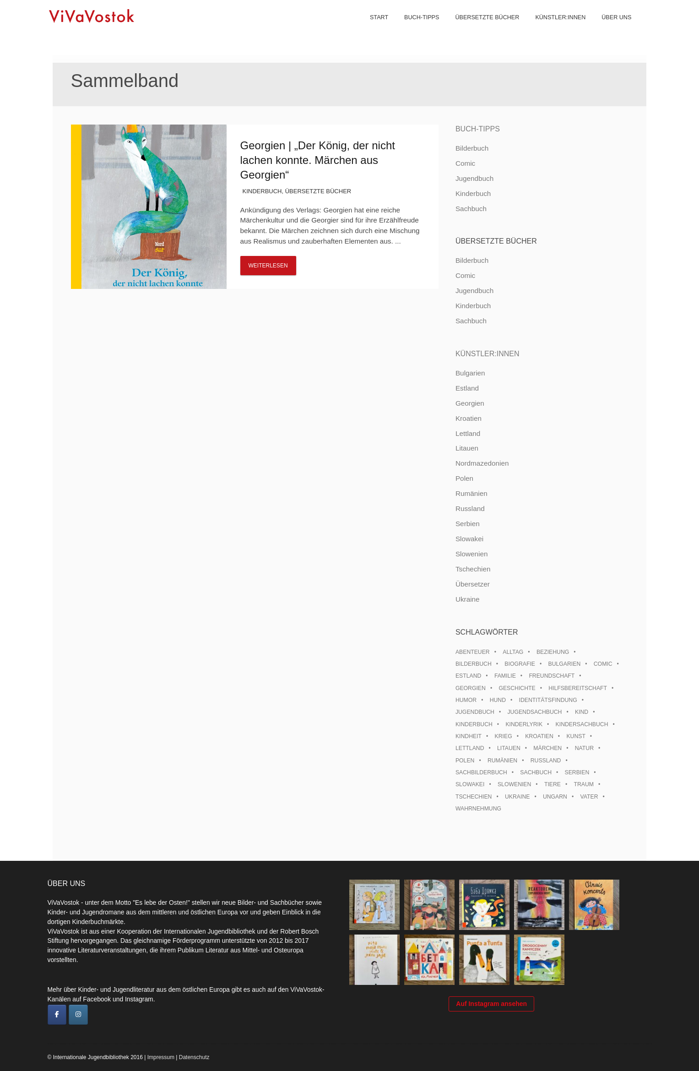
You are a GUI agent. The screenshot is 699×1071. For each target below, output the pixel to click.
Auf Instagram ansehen (491, 1008)
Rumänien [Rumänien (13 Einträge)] (502, 760)
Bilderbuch (471, 148)
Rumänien (471, 493)
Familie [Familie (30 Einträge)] (505, 676)
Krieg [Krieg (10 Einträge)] (503, 736)
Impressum (160, 1057)
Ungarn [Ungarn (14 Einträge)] (555, 797)
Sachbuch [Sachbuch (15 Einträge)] (536, 772)
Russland (470, 508)
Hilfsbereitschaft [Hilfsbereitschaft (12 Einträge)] (577, 688)
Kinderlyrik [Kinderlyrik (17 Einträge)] (523, 724)
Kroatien (468, 418)
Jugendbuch (474, 178)
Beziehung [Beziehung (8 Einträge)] (552, 652)
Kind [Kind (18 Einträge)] (581, 712)
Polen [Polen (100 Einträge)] (464, 760)
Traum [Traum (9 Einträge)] (584, 784)
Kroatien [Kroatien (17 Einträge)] (539, 736)
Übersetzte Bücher (481, 27)
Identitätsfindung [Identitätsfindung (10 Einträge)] (548, 700)
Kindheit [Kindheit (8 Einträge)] (468, 736)
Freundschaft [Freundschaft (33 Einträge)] (551, 676)
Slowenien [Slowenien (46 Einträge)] (514, 784)
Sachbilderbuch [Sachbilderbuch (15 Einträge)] (481, 772)
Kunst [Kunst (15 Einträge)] (575, 736)
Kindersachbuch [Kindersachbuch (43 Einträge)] (582, 724)
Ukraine (467, 599)
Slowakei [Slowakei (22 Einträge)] (469, 784)
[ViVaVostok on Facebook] (57, 1015)
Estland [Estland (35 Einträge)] (468, 676)
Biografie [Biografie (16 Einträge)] (519, 664)
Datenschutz (194, 1057)
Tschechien (473, 569)
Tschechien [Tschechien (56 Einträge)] (473, 797)
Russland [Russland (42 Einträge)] (546, 760)
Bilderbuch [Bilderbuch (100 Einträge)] (473, 664)
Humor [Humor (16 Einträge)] (466, 700)
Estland (467, 388)
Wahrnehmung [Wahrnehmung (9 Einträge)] (478, 808)
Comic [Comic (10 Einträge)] (603, 664)
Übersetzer (472, 584)
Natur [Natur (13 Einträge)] (584, 748)
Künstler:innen (554, 27)
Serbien (467, 523)
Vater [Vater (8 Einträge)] (589, 797)
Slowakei (469, 539)
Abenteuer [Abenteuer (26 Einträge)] (472, 652)
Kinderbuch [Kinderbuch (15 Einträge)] (474, 724)
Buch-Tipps (415, 27)
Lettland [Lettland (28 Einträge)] (469, 748)
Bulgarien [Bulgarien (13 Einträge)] (564, 664)
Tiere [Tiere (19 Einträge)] (552, 784)
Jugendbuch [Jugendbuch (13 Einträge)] (474, 712)
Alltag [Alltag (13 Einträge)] (513, 652)
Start (373, 27)
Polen (464, 478)
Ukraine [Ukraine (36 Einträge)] (517, 797)
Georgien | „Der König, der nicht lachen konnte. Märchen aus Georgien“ (317, 160)
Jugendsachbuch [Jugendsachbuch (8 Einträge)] (534, 712)
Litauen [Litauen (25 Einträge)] (508, 748)
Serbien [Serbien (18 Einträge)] (577, 772)
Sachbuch (471, 208)
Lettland (467, 433)
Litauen (466, 448)
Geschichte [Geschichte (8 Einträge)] (517, 688)
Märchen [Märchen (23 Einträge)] (547, 748)
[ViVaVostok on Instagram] (78, 1015)
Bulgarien (470, 373)
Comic (465, 163)
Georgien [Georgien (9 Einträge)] (470, 688)
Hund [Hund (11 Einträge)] (498, 700)
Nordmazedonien (482, 463)
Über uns (610, 27)
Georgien (469, 403)
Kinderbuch (262, 191)
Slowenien (471, 554)
